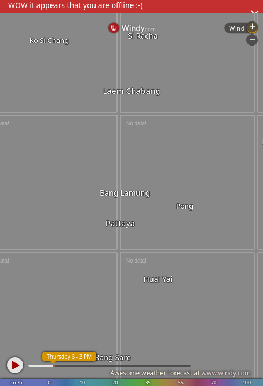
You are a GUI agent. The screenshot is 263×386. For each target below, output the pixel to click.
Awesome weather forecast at (180, 372)
